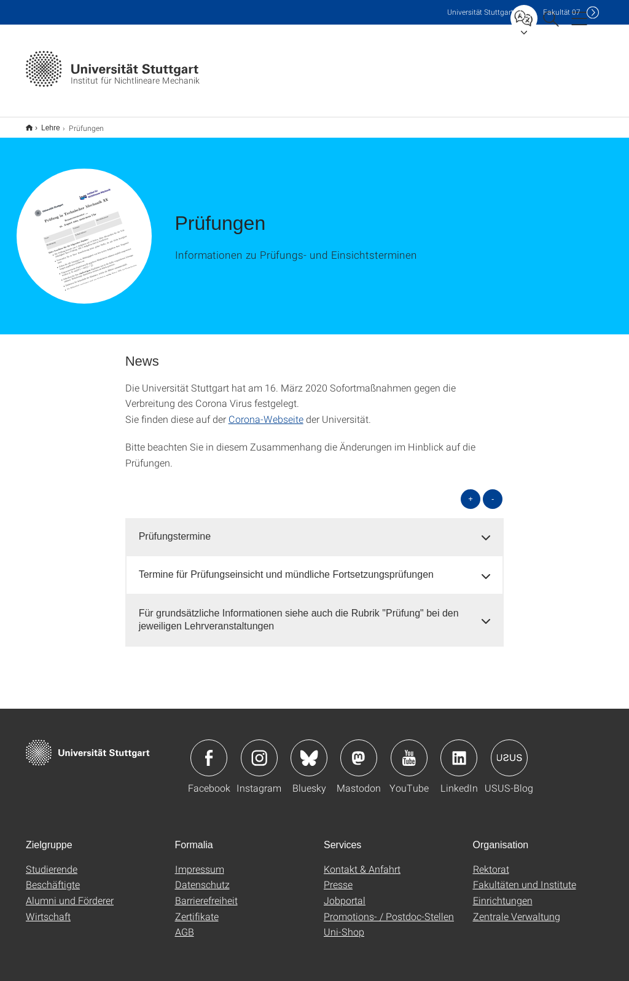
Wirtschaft (48, 908)
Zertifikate (197, 908)
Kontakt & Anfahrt (362, 860)
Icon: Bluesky (309, 749)
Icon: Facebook (208, 749)
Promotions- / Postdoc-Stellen (389, 908)
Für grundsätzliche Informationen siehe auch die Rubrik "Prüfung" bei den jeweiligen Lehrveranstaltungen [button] (299, 611)
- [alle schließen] (492, 490)
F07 (561, 12)
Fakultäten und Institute (524, 876)
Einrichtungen (503, 892)
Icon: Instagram (259, 749)
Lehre (43, 123)
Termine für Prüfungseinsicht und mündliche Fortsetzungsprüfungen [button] (286, 566)
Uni (480, 12)
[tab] (315, 529)
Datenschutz (202, 876)
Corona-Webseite (266, 410)
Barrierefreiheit (206, 892)
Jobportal (344, 892)
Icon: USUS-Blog (509, 749)
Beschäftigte (53, 876)
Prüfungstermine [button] (175, 528)
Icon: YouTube (409, 749)
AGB (184, 923)
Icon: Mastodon (358, 749)
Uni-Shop (344, 923)
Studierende (51, 860)
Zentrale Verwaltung (516, 908)
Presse (338, 876)
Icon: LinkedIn (458, 749)
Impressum (199, 860)
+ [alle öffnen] (470, 490)
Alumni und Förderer (70, 892)
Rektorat (491, 860)
